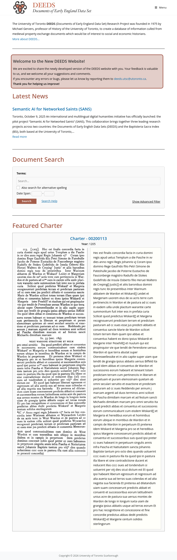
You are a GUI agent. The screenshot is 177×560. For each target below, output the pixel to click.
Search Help (49, 201)
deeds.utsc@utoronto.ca (130, 79)
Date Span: (24, 193)
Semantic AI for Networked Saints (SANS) (51, 109)
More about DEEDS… (26, 39)
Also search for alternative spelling (44, 188)
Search (27, 201)
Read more (19, 137)
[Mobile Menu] (161, 7)
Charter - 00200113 (88, 238)
